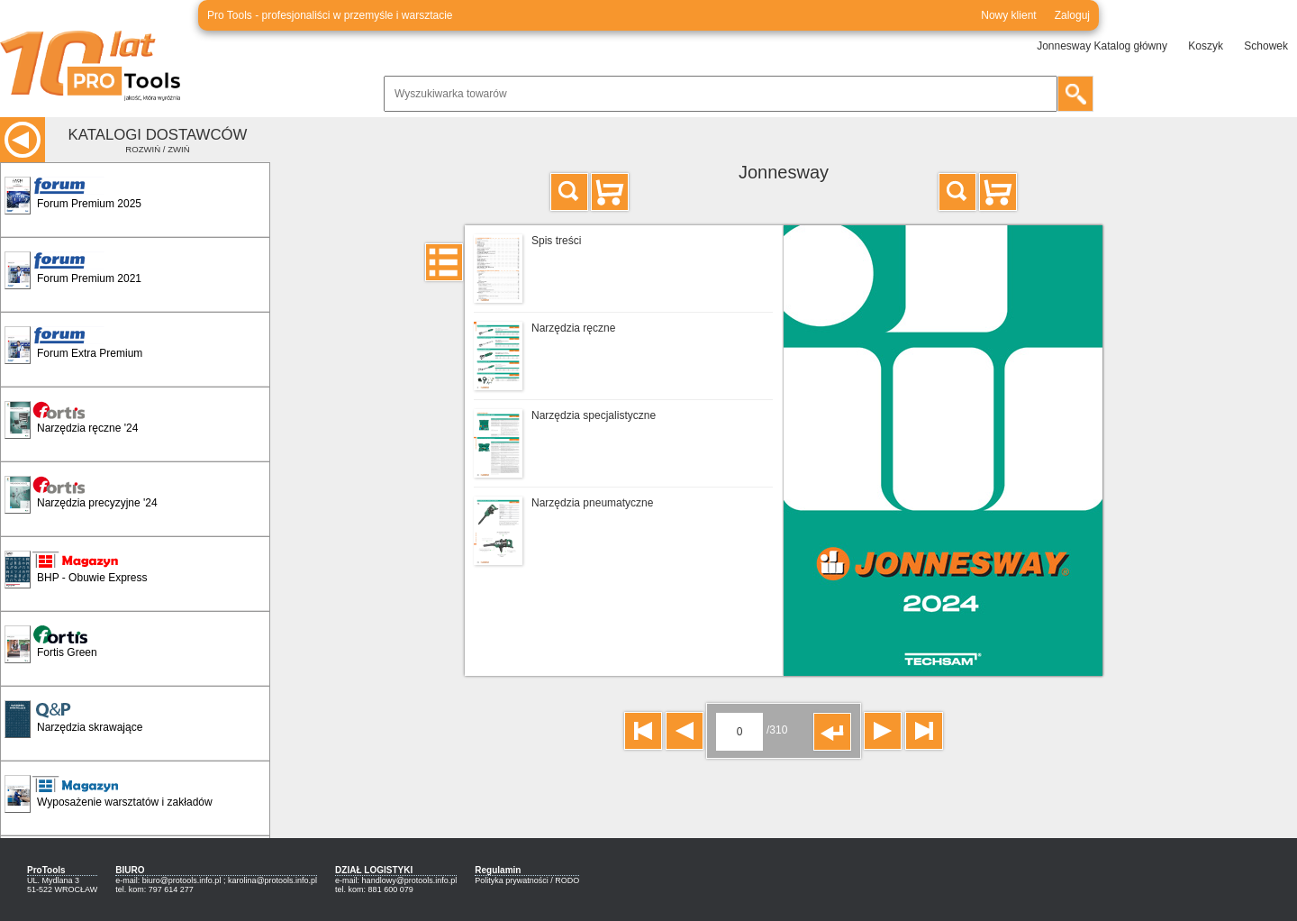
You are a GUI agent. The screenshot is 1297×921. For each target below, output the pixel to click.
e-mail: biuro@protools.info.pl (168, 880)
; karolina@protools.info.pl (270, 880)
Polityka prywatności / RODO (527, 880)
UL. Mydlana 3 (53, 880)
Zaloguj (1072, 15)
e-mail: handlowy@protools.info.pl (396, 880)
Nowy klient (1008, 15)
